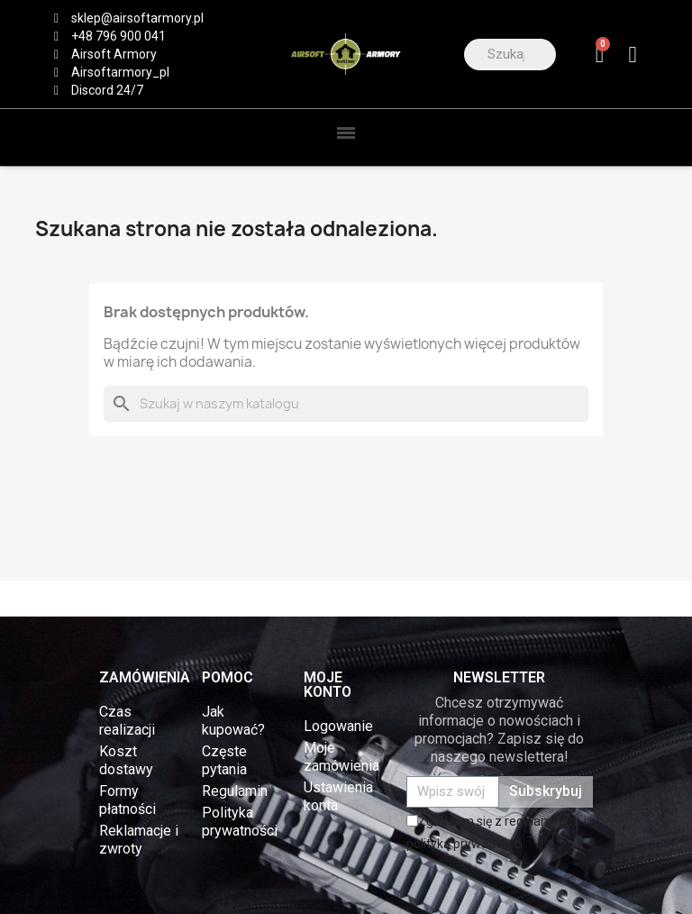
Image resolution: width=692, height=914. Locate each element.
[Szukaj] (346, 404)
